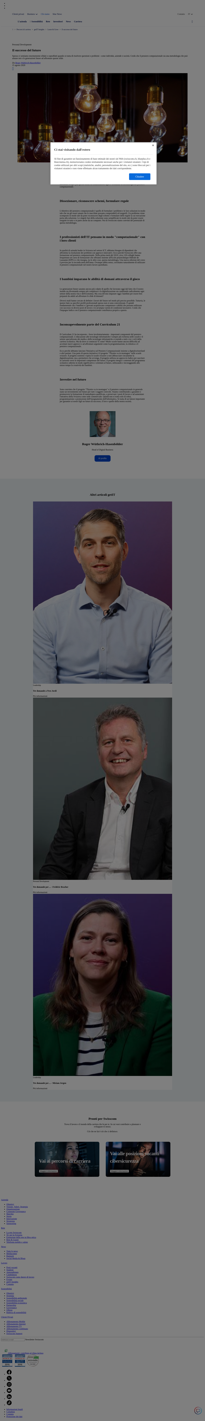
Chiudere (139, 176)
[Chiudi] (153, 145)
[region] (103, 163)
